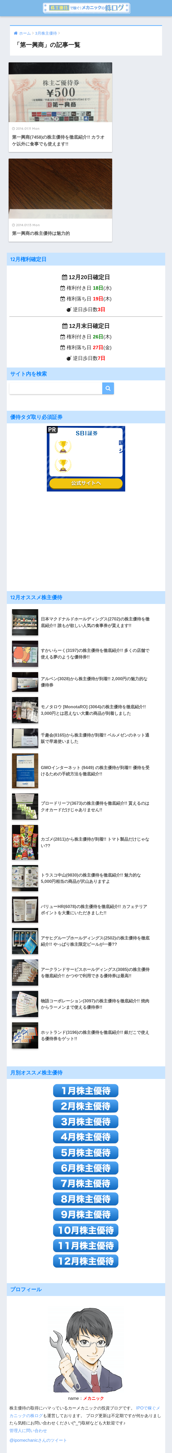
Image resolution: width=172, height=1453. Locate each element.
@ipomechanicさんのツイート (38, 1339)
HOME (86, 1431)
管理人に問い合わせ (28, 1329)
